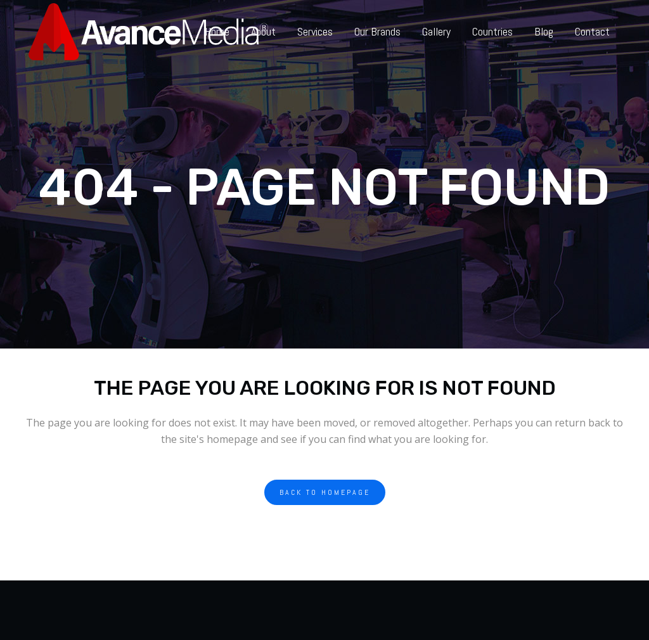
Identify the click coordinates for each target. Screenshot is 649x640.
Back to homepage (325, 492)
